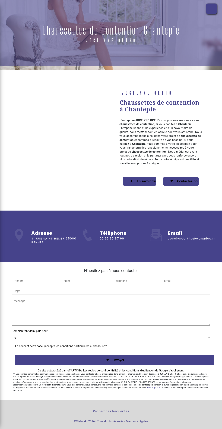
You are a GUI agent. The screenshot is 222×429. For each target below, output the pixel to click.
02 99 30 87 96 (112, 245)
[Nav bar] (211, 9)
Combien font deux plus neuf (29, 331)
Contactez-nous (184, 181)
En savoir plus (142, 181)
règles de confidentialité (103, 370)
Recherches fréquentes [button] (111, 411)
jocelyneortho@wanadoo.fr (191, 232)
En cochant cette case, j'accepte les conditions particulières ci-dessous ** (61, 346)
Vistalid (81, 421)
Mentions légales (137, 421)
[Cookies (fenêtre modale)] (1, 426)
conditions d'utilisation (140, 370)
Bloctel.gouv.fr (153, 388)
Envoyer (118, 360)
